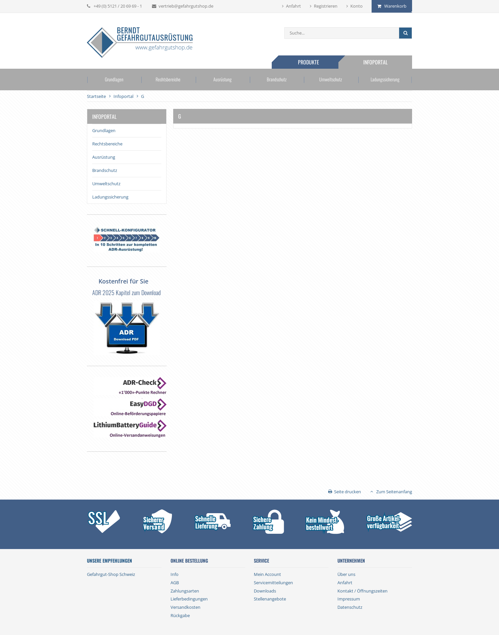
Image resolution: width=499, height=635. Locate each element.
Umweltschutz (330, 79)
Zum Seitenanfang (394, 492)
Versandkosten (185, 607)
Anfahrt (293, 6)
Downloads (265, 591)
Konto (356, 6)
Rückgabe (180, 615)
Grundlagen (114, 79)
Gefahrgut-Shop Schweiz (111, 574)
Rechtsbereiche (168, 79)
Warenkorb (395, 6)
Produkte (308, 62)
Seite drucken (347, 492)
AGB (175, 583)
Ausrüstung (222, 79)
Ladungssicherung (385, 79)
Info (174, 574)
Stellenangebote (270, 599)
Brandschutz (277, 79)
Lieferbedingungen (189, 599)
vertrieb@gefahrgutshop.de (186, 6)
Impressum (348, 599)
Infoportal (375, 62)
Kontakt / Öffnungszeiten (362, 591)
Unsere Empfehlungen (109, 561)
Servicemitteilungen (273, 583)
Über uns (346, 574)
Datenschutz (349, 607)
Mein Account (267, 574)
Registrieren (325, 6)
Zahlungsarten (185, 591)
